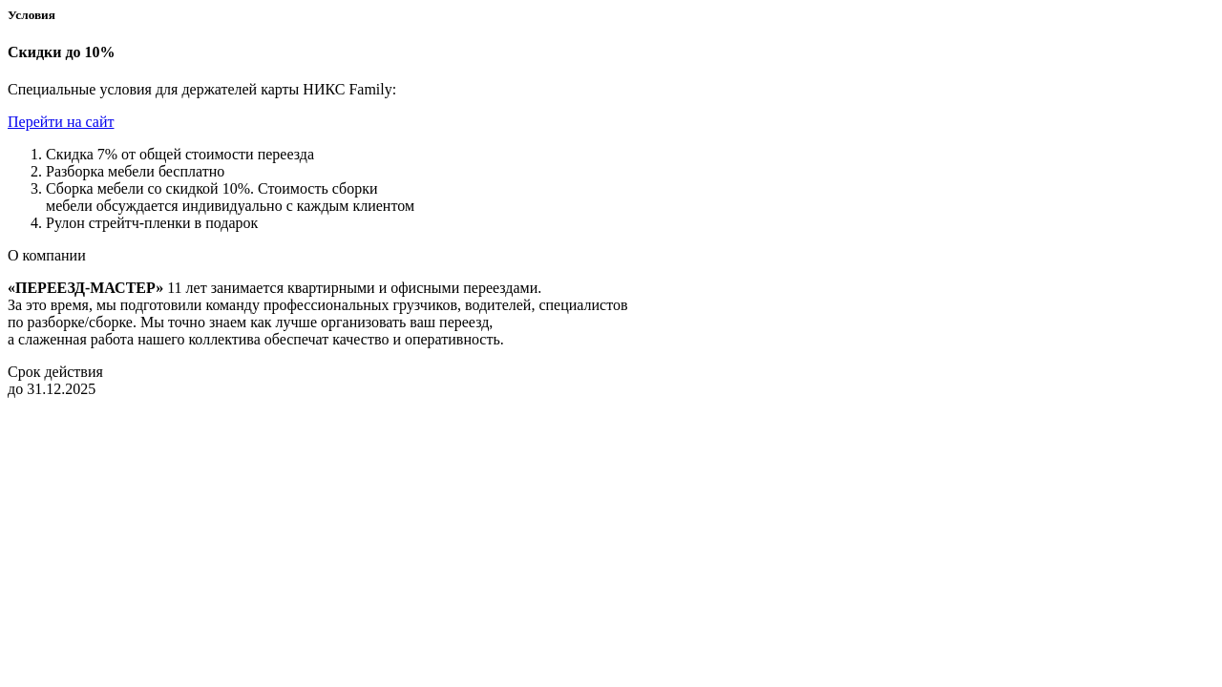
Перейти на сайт (61, 122)
